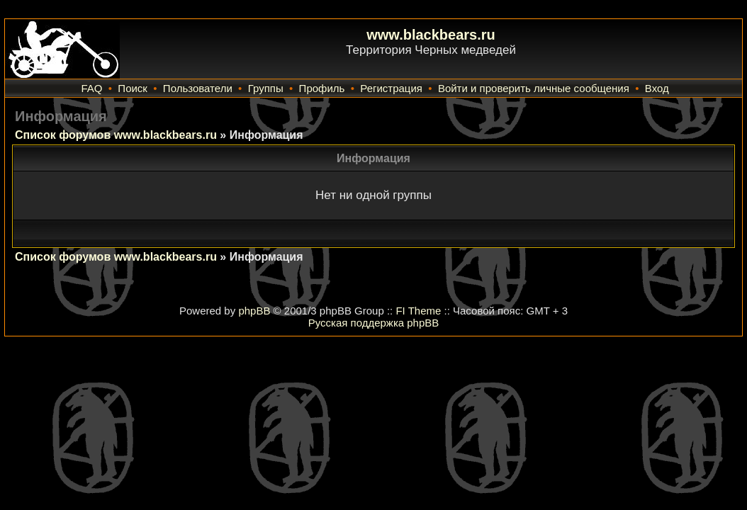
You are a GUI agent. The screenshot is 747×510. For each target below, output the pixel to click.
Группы (265, 88)
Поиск (132, 88)
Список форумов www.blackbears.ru (116, 135)
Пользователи (197, 88)
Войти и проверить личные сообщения (533, 88)
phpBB (254, 311)
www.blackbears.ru (430, 34)
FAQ (91, 88)
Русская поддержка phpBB (373, 323)
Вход (657, 88)
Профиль (322, 88)
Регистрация (391, 88)
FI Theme (418, 311)
